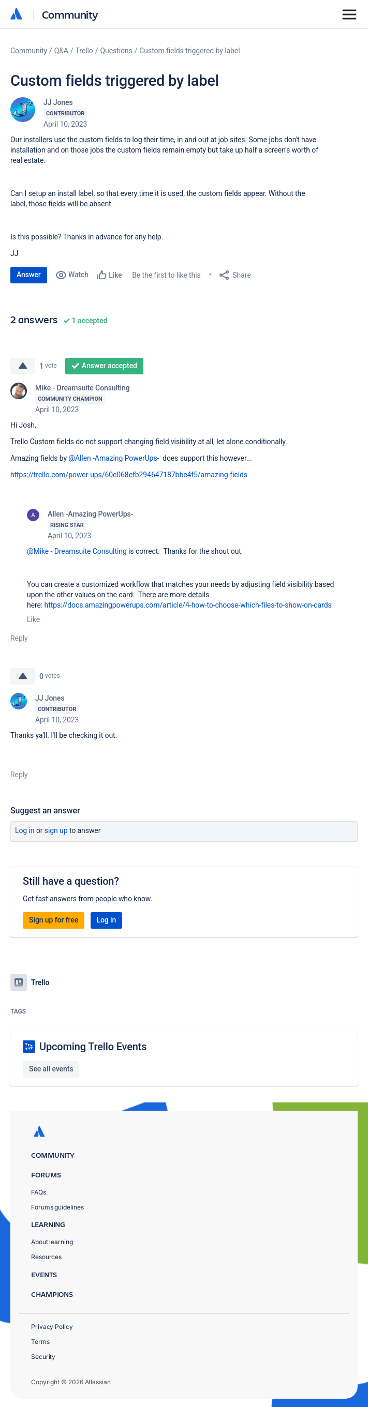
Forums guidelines (57, 1207)
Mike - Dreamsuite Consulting (82, 388)
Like (33, 619)
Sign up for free (53, 920)
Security (43, 1356)
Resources (46, 1257)
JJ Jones (58, 102)
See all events (51, 1069)
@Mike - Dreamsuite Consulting (77, 551)
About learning (52, 1242)
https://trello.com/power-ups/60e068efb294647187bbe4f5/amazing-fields (128, 475)
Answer (29, 274)
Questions (116, 51)
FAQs (38, 1192)
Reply (19, 638)
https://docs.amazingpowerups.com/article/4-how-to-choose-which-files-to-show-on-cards (188, 605)
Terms (40, 1341)
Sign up (56, 830)
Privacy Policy (52, 1326)
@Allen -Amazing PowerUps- (114, 458)
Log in (25, 830)
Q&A (61, 51)
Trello (84, 51)
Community (70, 14)
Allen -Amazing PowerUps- (90, 514)
